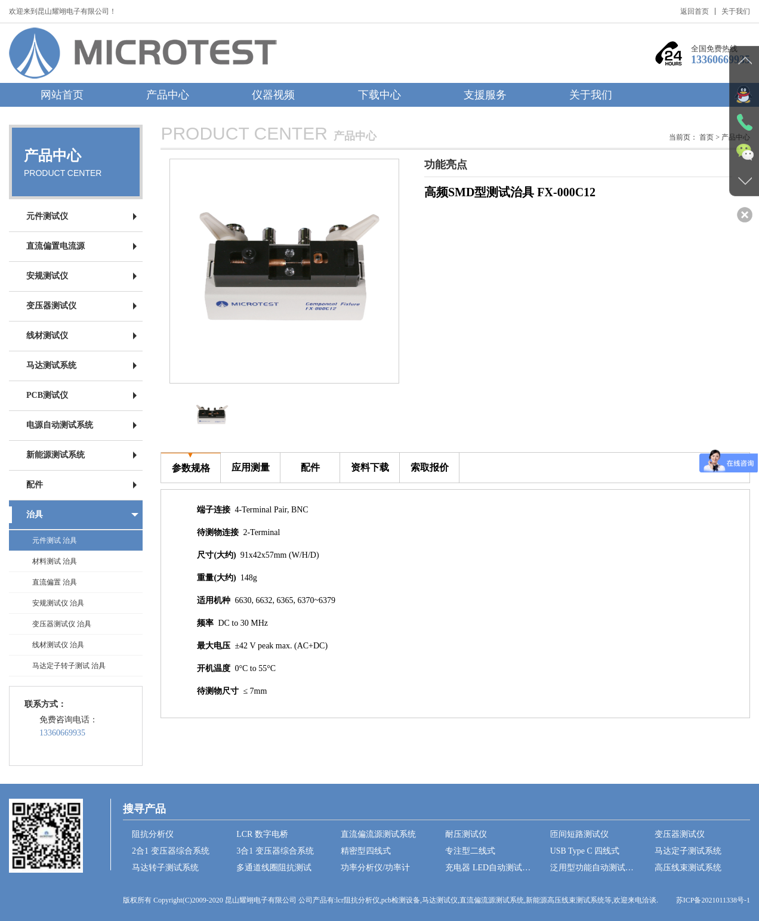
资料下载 (370, 462)
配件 (34, 484)
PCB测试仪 (47, 395)
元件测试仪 (47, 216)
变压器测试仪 (51, 305)
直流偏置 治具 (54, 582)
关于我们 (735, 11)
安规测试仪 (47, 275)
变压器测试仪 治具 (61, 624)
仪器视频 (273, 95)
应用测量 (251, 462)
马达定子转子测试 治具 (69, 666)
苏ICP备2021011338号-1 (713, 900)
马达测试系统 (51, 365)
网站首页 (62, 95)
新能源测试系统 (55, 454)
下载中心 (379, 95)
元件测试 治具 (54, 540)
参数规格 (191, 463)
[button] (385, 271)
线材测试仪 (47, 335)
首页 (706, 137)
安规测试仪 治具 (58, 603)
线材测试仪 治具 (58, 645)
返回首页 (694, 11)
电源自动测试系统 (59, 425)
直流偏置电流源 (55, 246)
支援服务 (485, 95)
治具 (34, 514)
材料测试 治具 (54, 561)
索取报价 (430, 462)
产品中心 (167, 95)
